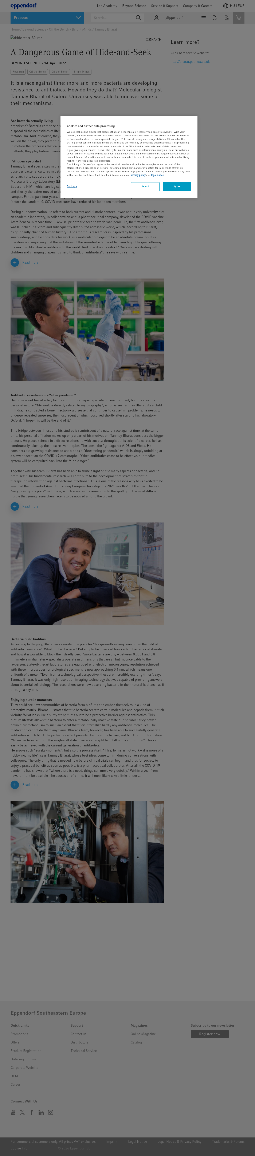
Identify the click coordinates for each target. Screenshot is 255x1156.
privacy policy (138, 175)
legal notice (157, 175)
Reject (145, 186)
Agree (177, 186)
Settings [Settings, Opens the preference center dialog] (72, 186)
